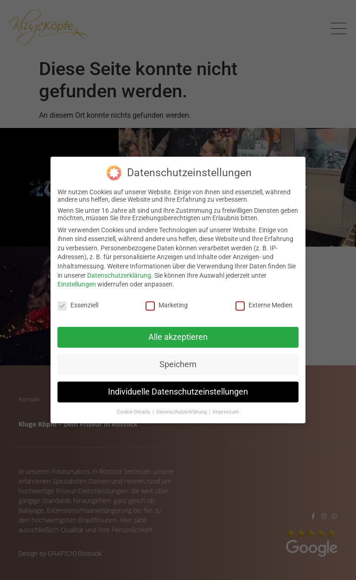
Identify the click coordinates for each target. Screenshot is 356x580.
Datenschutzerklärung (119, 273)
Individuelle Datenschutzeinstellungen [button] (178, 390)
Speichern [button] (178, 362)
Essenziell (77, 303)
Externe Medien (263, 303)
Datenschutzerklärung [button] (182, 410)
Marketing (167, 303)
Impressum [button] (226, 410)
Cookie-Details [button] (134, 410)
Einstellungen (76, 283)
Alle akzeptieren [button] (178, 335)
